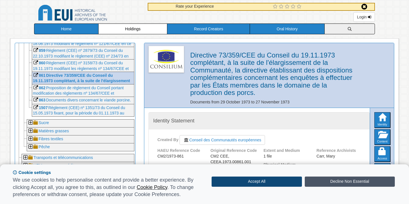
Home (66, 29)
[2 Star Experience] (282, 6)
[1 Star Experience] (276, 6)
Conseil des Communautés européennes (222, 140)
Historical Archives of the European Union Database (88, 14)
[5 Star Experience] (300, 6)
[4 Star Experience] (294, 6)
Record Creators (208, 29)
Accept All (256, 181)
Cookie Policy (152, 187)
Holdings (132, 29)
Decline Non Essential (349, 181)
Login (364, 17)
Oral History (287, 29)
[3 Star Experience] (288, 6)
